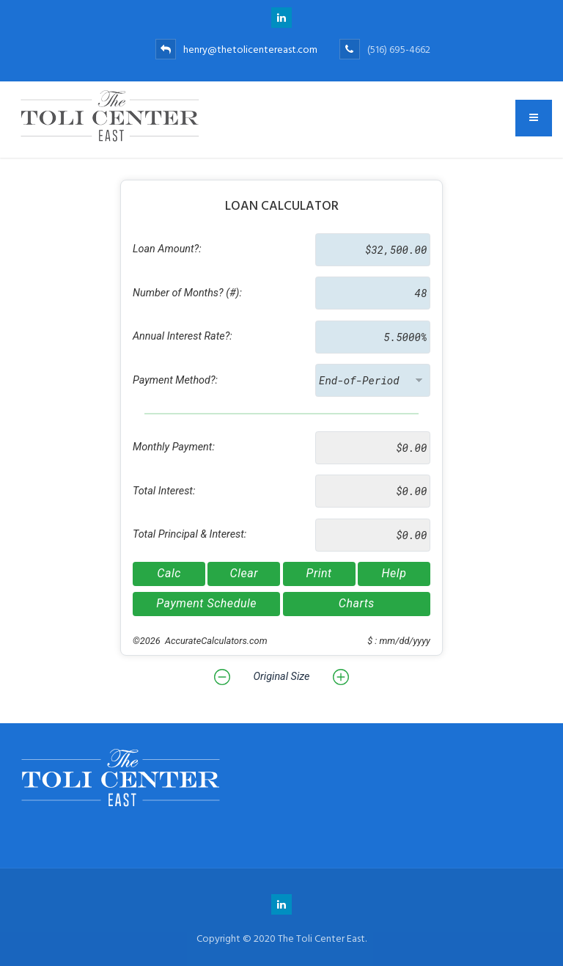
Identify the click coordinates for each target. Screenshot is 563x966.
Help (393, 573)
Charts (357, 603)
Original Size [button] (281, 676)
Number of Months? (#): (187, 293)
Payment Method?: (175, 380)
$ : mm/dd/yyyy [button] (398, 640)
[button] (222, 677)
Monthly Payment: (174, 447)
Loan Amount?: (167, 249)
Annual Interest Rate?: (182, 336)
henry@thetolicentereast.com (236, 49)
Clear (244, 573)
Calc (169, 573)
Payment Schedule (206, 603)
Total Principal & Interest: (189, 534)
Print (319, 573)
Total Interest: (164, 491)
